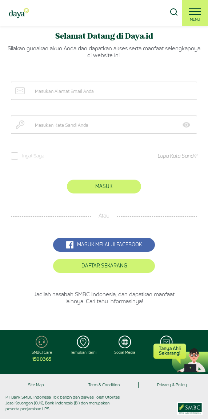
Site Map (36, 384)
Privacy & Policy (172, 384)
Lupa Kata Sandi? (177, 156)
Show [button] (189, 125)
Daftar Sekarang (104, 266)
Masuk (103, 186)
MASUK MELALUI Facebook (104, 244)
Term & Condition (104, 384)
